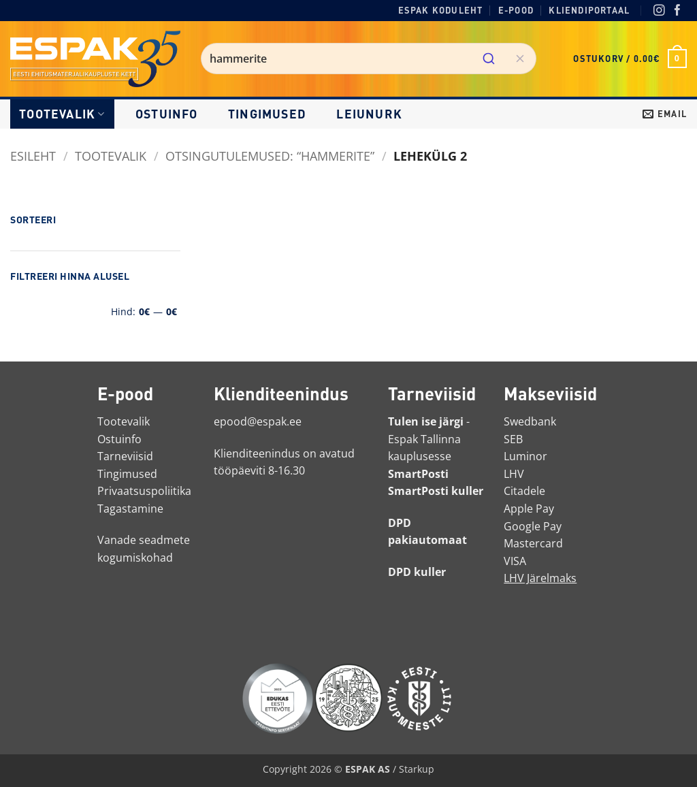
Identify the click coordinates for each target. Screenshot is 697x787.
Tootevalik (62, 113)
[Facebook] (677, 11)
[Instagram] (659, 11)
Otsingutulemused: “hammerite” (269, 155)
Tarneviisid (125, 456)
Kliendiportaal (589, 10)
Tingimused (267, 113)
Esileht (33, 155)
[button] (630, 58)
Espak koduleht (440, 10)
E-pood (516, 10)
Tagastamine (130, 508)
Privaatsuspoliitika (144, 490)
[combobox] (368, 58)
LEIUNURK (369, 113)
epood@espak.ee (258, 421)
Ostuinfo (166, 113)
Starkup (416, 768)
